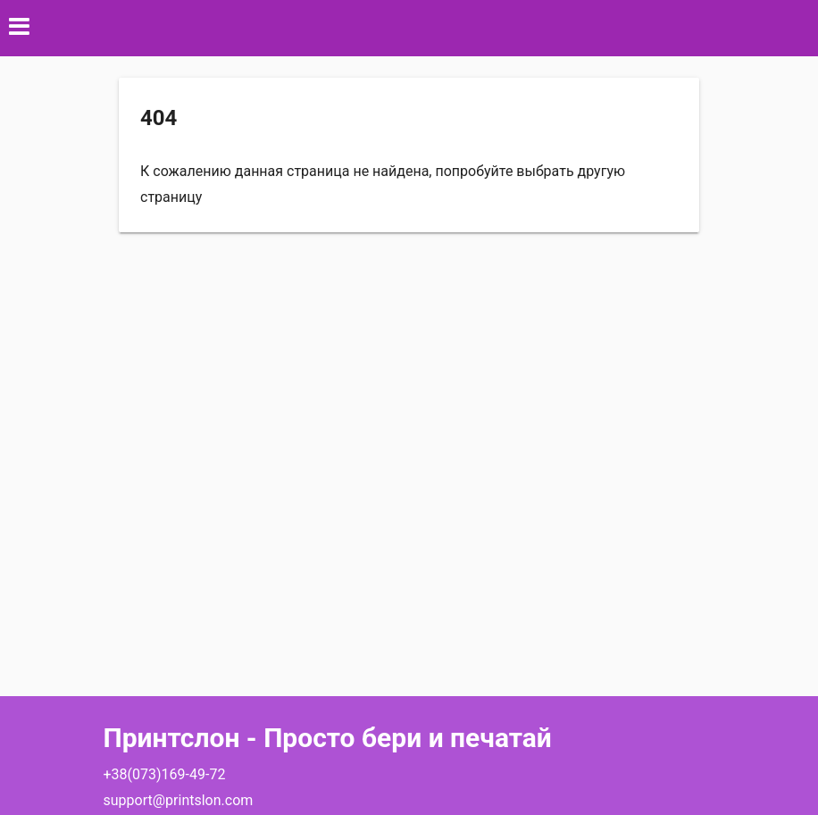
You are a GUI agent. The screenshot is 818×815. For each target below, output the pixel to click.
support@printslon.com (179, 800)
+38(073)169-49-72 (165, 774)
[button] (409, 28)
